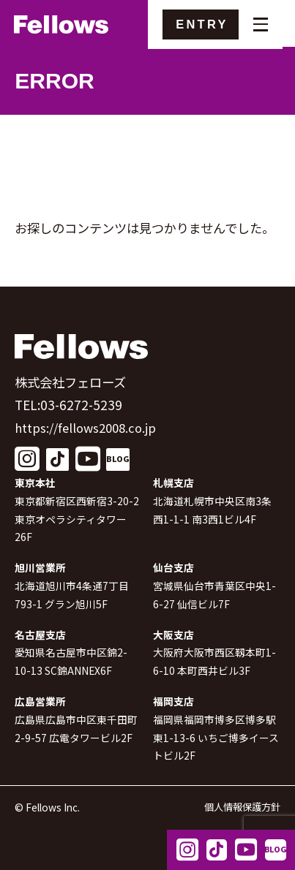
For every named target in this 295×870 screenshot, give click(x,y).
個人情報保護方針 (239, 807)
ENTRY (211, 25)
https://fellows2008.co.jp (90, 427)
